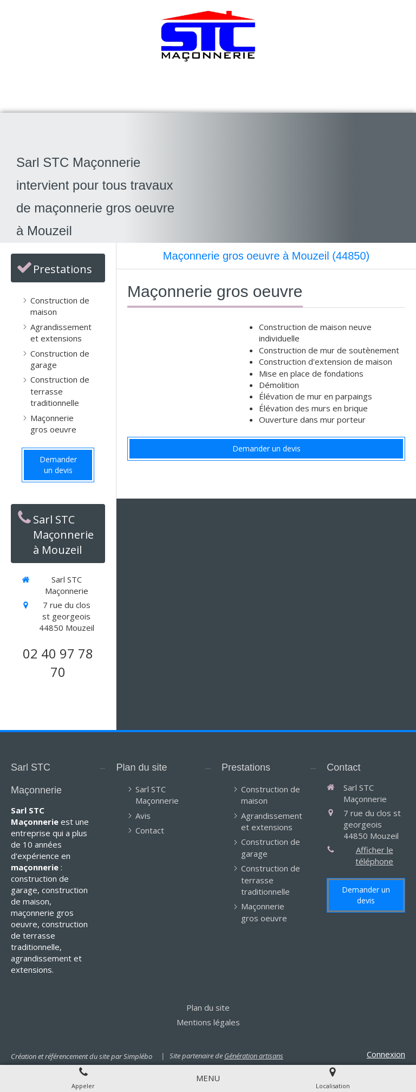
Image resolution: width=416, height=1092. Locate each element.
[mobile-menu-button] (208, 1078)
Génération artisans (253, 1056)
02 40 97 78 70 (58, 662)
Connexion (386, 1054)
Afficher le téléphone (374, 855)
